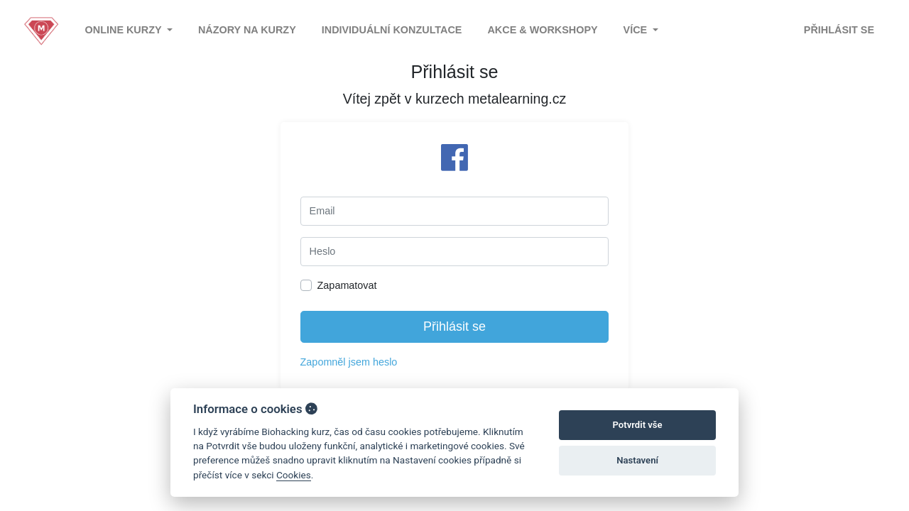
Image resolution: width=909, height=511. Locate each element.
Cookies (293, 474)
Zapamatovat (347, 285)
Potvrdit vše (638, 424)
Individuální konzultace (392, 29)
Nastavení (637, 460)
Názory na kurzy (247, 29)
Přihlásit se (839, 29)
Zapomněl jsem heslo (349, 362)
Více (637, 29)
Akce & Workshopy (542, 29)
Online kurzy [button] (125, 29)
